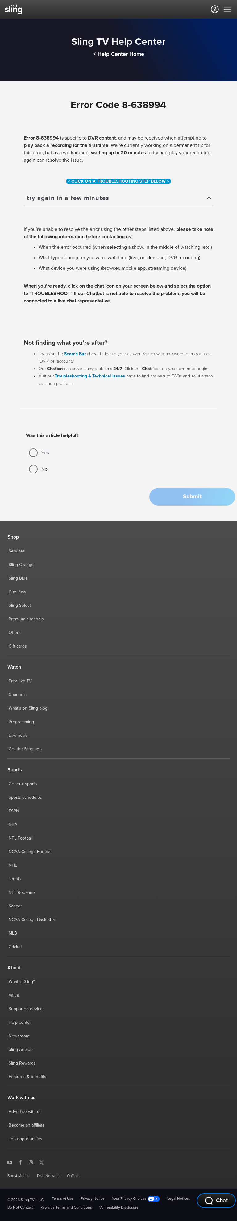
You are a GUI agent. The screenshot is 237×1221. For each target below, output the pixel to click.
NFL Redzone (22, 892)
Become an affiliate (27, 1125)
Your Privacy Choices (136, 1199)
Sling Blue (18, 578)
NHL (13, 865)
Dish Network (48, 1176)
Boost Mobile (18, 1176)
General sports (23, 784)
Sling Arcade (21, 1050)
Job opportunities (25, 1139)
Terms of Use (62, 1199)
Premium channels (26, 619)
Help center (20, 1022)
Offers (15, 633)
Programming (21, 722)
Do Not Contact (20, 1208)
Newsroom (19, 1036)
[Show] (118, 198)
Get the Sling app (25, 749)
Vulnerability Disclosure (119, 1208)
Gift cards (18, 646)
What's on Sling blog (28, 708)
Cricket (15, 947)
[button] (192, 497)
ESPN (14, 811)
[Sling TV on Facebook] (20, 1162)
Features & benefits (27, 1077)
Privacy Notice (93, 1199)
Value (14, 995)
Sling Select (20, 605)
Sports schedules (25, 797)
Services (17, 551)
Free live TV (20, 681)
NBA (13, 825)
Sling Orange (21, 565)
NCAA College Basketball (32, 920)
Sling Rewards (22, 1063)
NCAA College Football (30, 852)
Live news (18, 735)
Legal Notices (178, 1199)
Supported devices (27, 1009)
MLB (13, 933)
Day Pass (17, 592)
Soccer (15, 906)
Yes (39, 452)
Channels (18, 695)
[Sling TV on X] (41, 1162)
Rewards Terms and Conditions (66, 1208)
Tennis (15, 879)
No (38, 469)
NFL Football (21, 838)
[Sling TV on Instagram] (30, 1162)
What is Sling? (22, 982)
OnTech (73, 1176)
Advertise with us (25, 1112)
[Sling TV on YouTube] (9, 1162)
